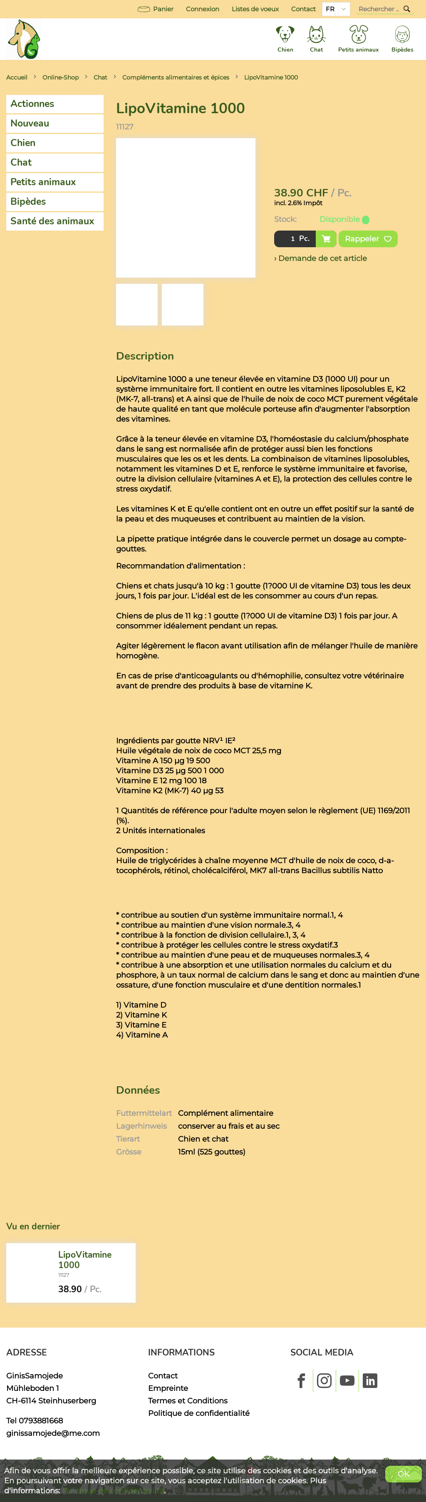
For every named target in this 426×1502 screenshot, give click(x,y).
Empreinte (168, 1388)
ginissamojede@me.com (53, 1433)
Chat (100, 77)
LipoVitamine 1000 (271, 77)
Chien (22, 143)
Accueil (16, 77)
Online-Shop (60, 77)
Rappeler (368, 239)
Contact (303, 9)
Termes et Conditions (188, 1400)
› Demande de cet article (320, 258)
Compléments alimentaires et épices (175, 77)
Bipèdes (28, 201)
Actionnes (32, 103)
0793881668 (41, 1420)
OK (403, 1474)
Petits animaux (43, 182)
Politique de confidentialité (199, 1413)
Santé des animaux (52, 221)
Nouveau (29, 123)
